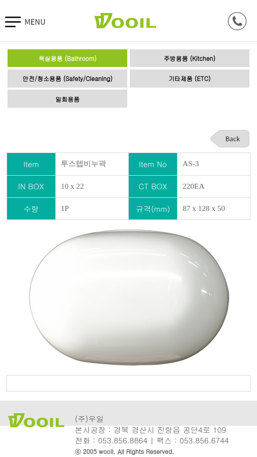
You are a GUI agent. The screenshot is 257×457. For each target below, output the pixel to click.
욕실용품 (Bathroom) (68, 58)
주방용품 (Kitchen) (189, 58)
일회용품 (67, 99)
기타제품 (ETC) (189, 78)
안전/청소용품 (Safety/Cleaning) (68, 78)
